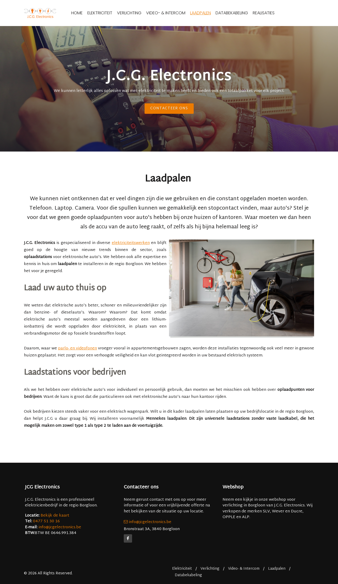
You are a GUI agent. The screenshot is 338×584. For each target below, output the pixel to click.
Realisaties (273, 13)
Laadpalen (209, 13)
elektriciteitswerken (131, 243)
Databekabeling (241, 13)
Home (86, 13)
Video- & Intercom (174, 13)
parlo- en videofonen (77, 348)
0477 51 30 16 (46, 521)
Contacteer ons (169, 108)
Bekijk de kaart (54, 515)
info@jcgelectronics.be (59, 527)
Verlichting (138, 13)
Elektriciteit (108, 13)
